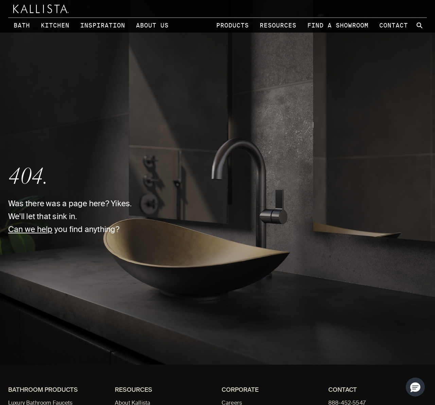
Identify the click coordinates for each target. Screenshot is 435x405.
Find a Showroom (337, 25)
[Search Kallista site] (420, 25)
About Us (152, 25)
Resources (278, 25)
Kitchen (55, 25)
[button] (415, 387)
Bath (22, 25)
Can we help (30, 230)
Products (232, 25)
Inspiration (102, 25)
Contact (393, 25)
